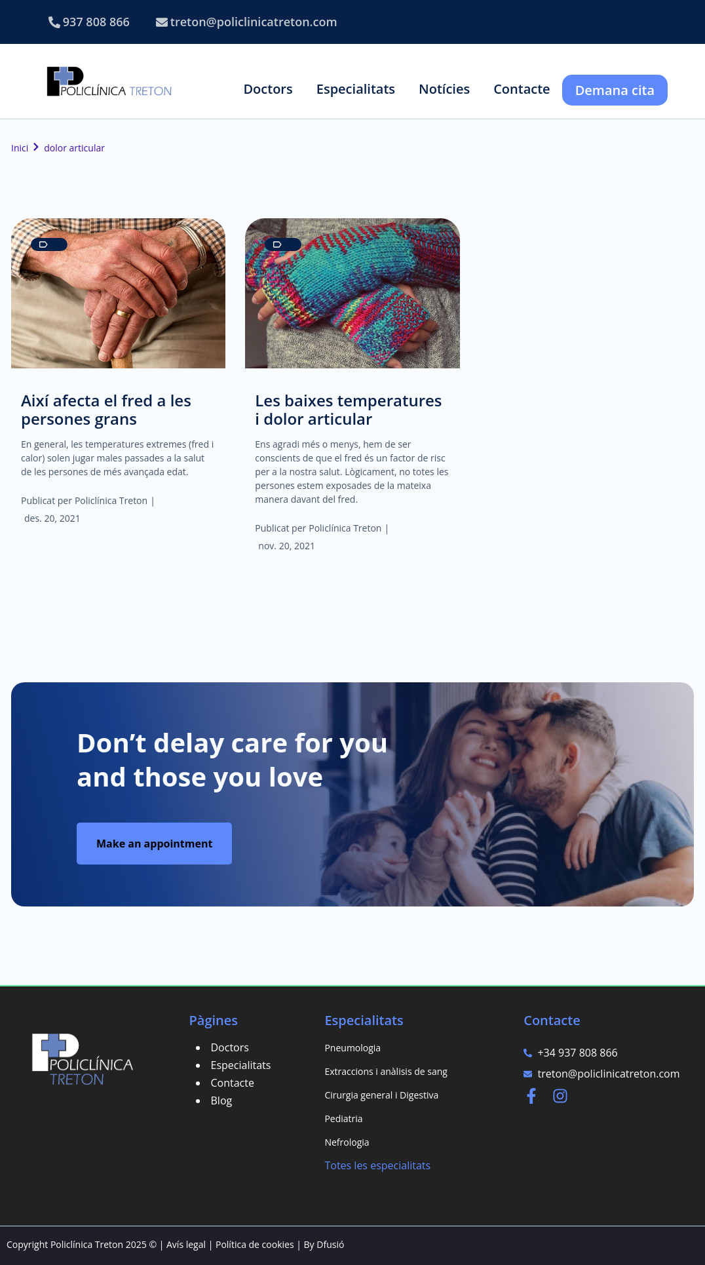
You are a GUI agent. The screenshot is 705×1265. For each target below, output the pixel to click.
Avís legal (186, 1244)
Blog (222, 1100)
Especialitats (241, 1065)
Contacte (232, 1083)
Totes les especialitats (377, 1165)
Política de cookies (255, 1244)
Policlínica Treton (111, 500)
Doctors (230, 1047)
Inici (19, 148)
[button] (267, 89)
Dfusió (330, 1244)
